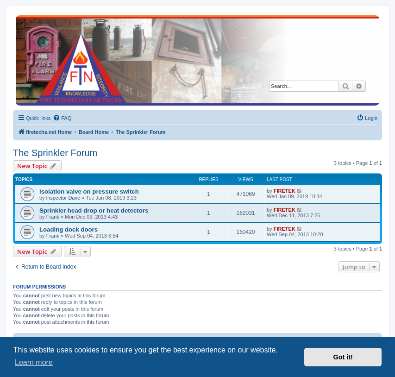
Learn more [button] (34, 362)
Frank (52, 217)
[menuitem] (62, 118)
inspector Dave (63, 198)
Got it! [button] (343, 357)
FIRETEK (284, 191)
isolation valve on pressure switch (89, 191)
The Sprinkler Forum (55, 153)
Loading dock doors (68, 229)
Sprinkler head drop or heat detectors (93, 210)
